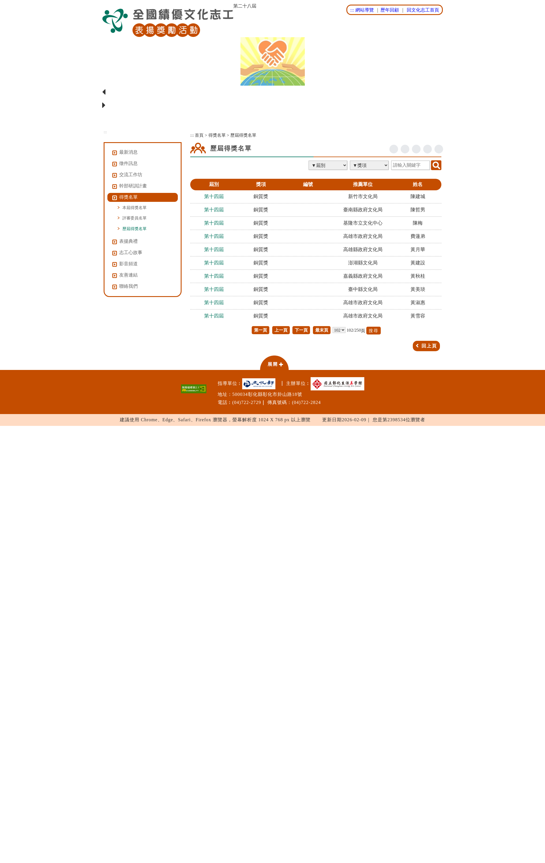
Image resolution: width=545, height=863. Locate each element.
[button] (274, 362)
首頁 (199, 135)
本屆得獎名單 (134, 207)
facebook (393, 149)
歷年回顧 (389, 9)
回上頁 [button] (429, 345)
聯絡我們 (128, 286)
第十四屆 (214, 196)
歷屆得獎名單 (134, 228)
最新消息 (128, 152)
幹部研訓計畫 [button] (133, 185)
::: (352, 9)
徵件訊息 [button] (128, 163)
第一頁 (260, 330)
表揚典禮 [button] (128, 241)
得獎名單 (217, 135)
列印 (438, 149)
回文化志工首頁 (423, 9)
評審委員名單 (134, 218)
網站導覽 (364, 9)
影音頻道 (128, 263)
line (416, 149)
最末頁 (321, 330)
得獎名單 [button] (128, 197)
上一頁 (281, 330)
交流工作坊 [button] (130, 174)
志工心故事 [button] (130, 252)
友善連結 (128, 274)
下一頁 (301, 330)
